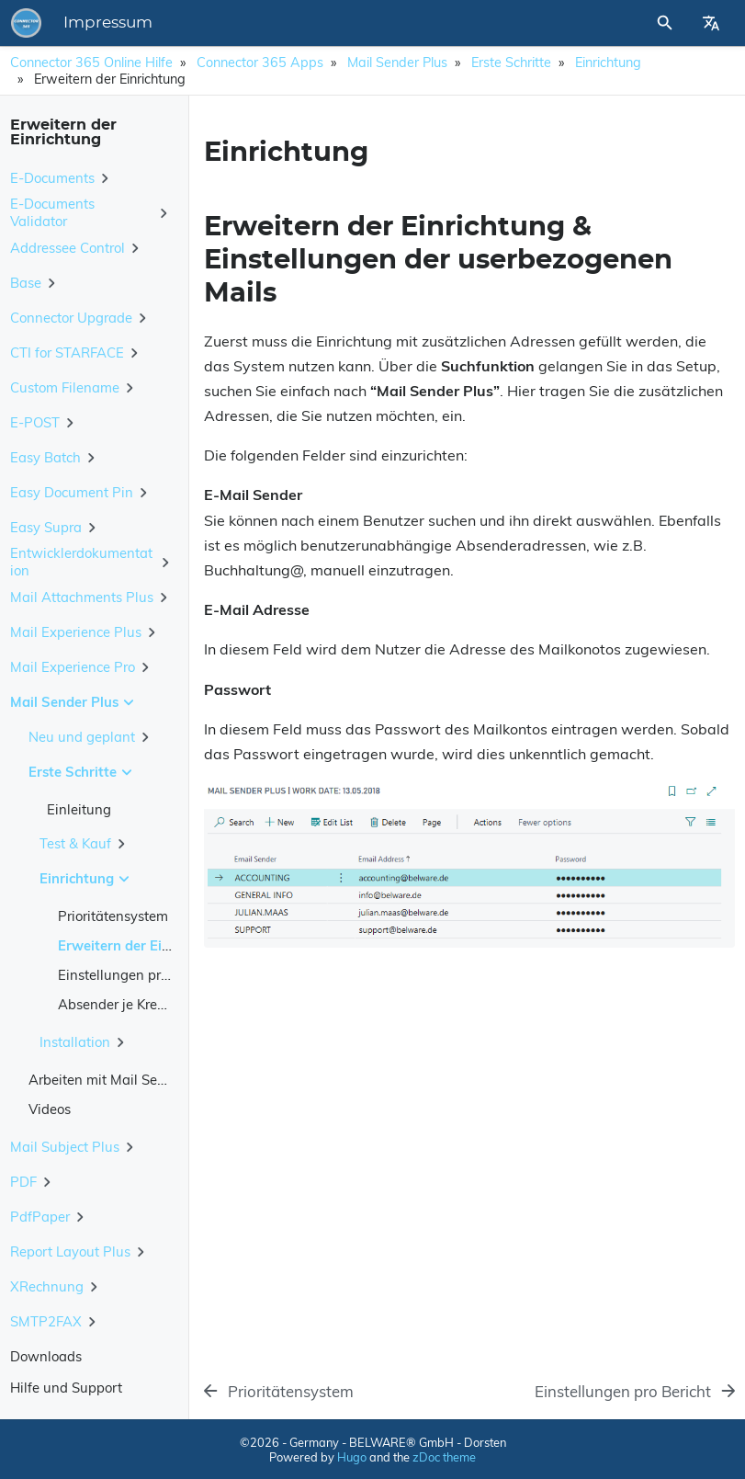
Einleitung (79, 809)
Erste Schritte (511, 62)
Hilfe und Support (66, 1387)
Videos (49, 1109)
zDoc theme (444, 1457)
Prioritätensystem (113, 916)
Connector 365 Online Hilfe (91, 62)
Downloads (46, 1356)
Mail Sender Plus (397, 62)
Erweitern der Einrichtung (141, 945)
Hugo (352, 1457)
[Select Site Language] (711, 23)
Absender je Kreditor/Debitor (146, 1004)
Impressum (107, 23)
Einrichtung (608, 62)
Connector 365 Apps (260, 62)
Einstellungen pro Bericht (137, 975)
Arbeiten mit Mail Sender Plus (122, 1079)
